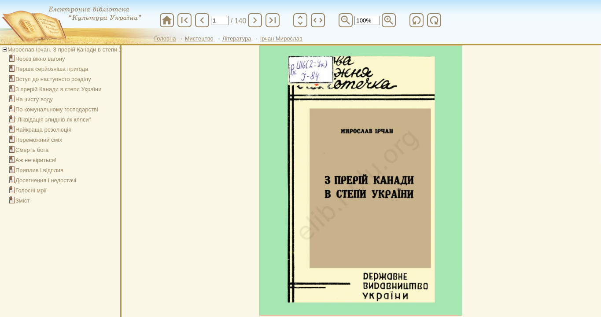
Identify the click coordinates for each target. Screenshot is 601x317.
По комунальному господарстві (56, 109)
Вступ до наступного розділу (53, 79)
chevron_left (202, 20)
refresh (416, 20)
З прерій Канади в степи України (58, 89)
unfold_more (300, 20)
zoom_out (345, 20)
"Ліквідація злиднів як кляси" (53, 119)
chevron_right (255, 20)
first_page (184, 20)
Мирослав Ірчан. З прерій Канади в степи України (73, 49)
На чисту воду (34, 99)
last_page (272, 20)
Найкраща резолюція (43, 129)
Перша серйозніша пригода (51, 69)
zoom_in (389, 20)
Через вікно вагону (40, 58)
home (167, 20)
